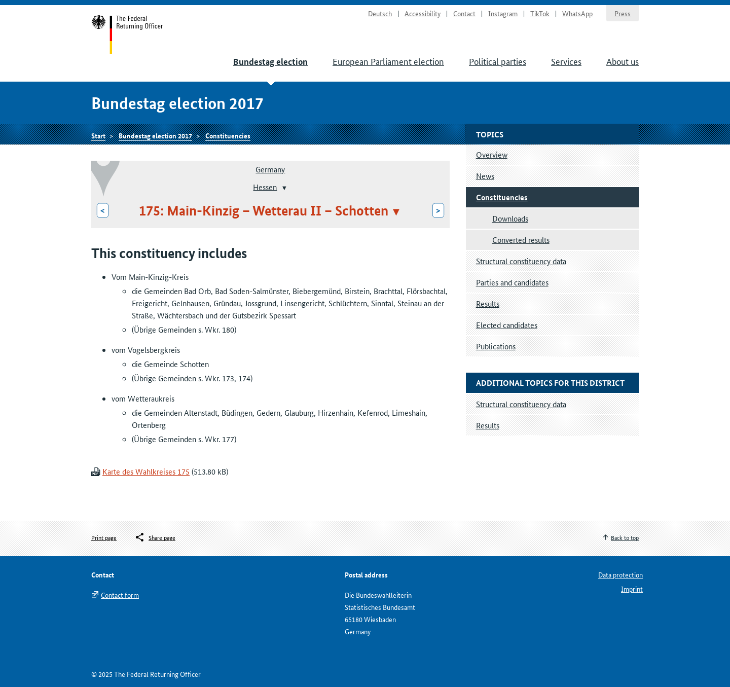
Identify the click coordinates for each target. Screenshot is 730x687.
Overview (491, 154)
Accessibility (423, 13)
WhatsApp (577, 13)
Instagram (503, 13)
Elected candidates (506, 324)
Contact (464, 13)
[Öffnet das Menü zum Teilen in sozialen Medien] (154, 537)
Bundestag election (270, 61)
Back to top (625, 537)
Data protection (620, 574)
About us (622, 61)
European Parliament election (388, 61)
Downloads (510, 218)
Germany (270, 169)
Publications (496, 346)
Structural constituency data (521, 261)
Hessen (265, 186)
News (485, 175)
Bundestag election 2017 (155, 135)
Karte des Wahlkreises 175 (146, 471)
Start (127, 34)
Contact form (120, 595)
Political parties (497, 61)
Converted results (521, 239)
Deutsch (380, 13)
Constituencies (227, 135)
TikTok (540, 13)
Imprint (632, 589)
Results (487, 303)
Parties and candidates (512, 282)
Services (566, 61)
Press (622, 13)
